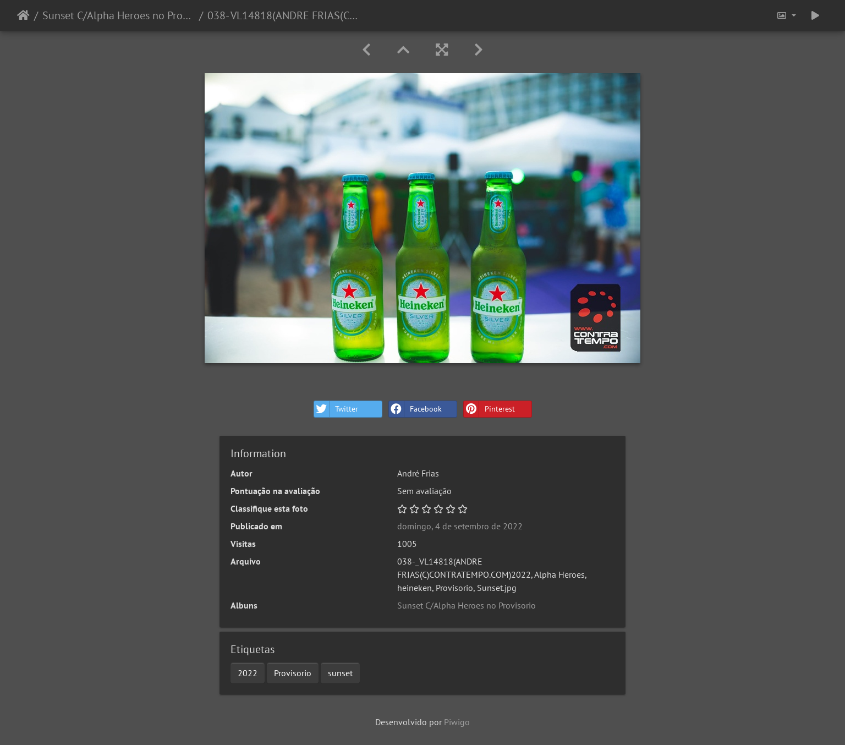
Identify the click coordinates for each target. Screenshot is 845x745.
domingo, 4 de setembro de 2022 (460, 526)
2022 (247, 672)
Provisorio (292, 672)
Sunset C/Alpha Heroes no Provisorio (118, 15)
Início (23, 15)
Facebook (415, 409)
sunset (340, 672)
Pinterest (489, 409)
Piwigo (457, 721)
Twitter (336, 409)
